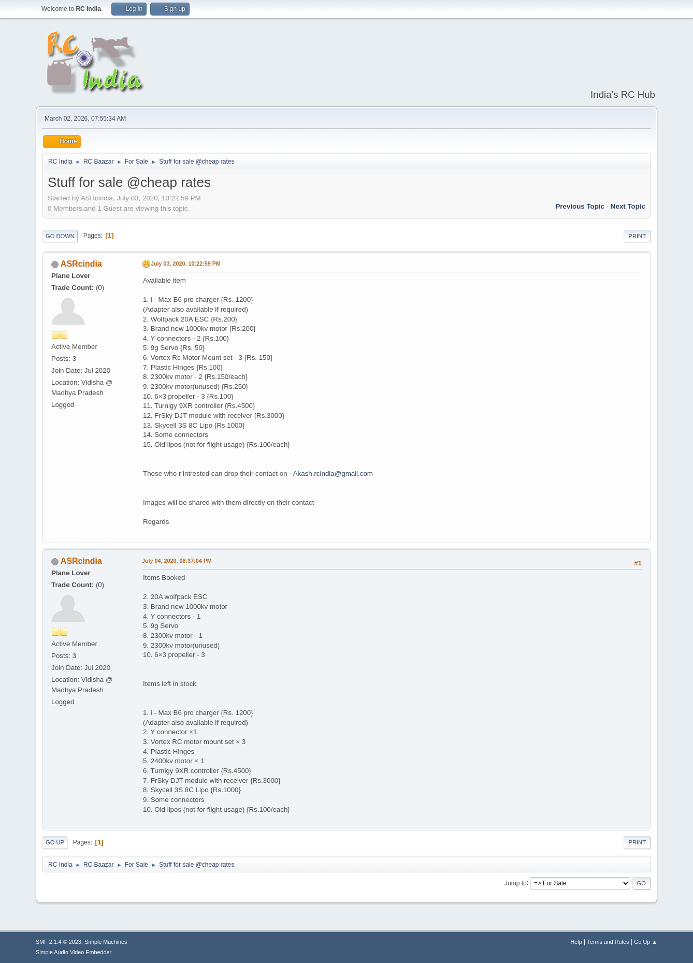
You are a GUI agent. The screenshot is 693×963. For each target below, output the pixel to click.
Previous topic (579, 206)
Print (637, 236)
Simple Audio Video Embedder (73, 952)
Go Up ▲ (645, 942)
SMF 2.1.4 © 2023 (58, 942)
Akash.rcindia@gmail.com (333, 473)
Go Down (60, 236)
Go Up (55, 842)
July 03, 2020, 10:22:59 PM (186, 263)
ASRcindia (81, 263)
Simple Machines (105, 942)
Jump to (515, 882)
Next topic (628, 206)
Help (576, 942)
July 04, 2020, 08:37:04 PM (177, 561)
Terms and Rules (608, 942)
